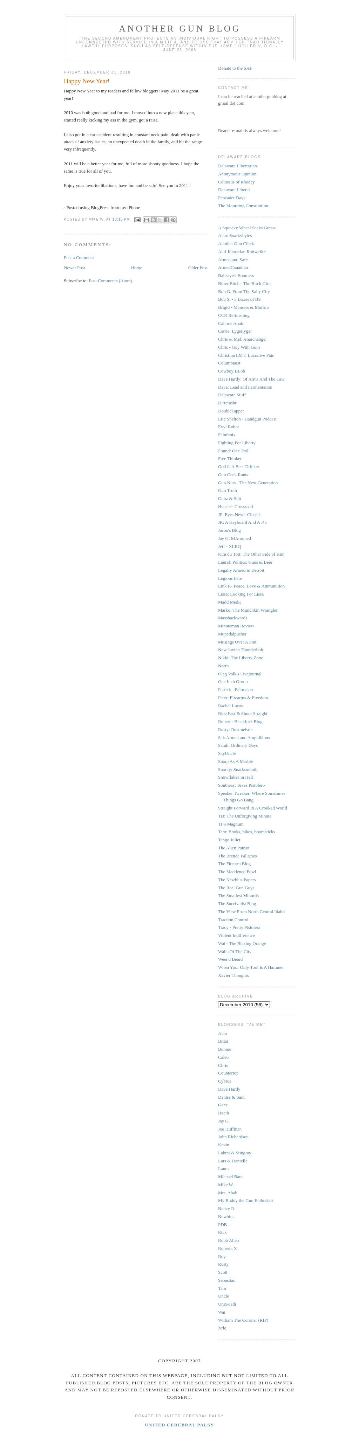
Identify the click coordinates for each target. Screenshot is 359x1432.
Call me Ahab (230, 323)
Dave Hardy (229, 1089)
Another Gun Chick (236, 243)
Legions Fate (230, 578)
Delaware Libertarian (237, 165)
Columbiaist (229, 363)
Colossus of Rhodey (236, 182)
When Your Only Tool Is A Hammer (251, 967)
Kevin (223, 1144)
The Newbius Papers (237, 879)
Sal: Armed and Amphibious (244, 737)
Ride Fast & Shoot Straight (242, 713)
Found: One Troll (234, 450)
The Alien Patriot (234, 847)
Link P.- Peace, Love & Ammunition (251, 586)
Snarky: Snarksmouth (237, 769)
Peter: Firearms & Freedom (243, 697)
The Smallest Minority (238, 895)
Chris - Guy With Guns (239, 347)
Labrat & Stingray (234, 1152)
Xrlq (222, 1327)
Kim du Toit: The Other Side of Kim (251, 554)
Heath (223, 1112)
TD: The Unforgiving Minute (244, 816)
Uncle (223, 1296)
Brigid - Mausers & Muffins (243, 307)
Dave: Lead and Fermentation (245, 387)
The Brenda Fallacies (237, 855)
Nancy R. (226, 1208)
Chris (223, 1065)
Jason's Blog (229, 530)
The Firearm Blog (234, 863)
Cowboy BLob (231, 371)
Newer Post (74, 267)
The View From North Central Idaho (251, 911)
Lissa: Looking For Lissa (241, 594)
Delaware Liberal (234, 189)
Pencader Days (231, 197)
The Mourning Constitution (243, 205)
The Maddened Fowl (237, 871)
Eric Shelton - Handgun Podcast (247, 419)
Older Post (198, 267)
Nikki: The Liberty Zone (240, 657)
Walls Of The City (234, 951)
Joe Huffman (230, 1129)
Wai (221, 1312)
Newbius (226, 1216)
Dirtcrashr (227, 402)
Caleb (223, 1057)
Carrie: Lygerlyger (235, 331)
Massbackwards (232, 617)
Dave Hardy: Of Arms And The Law (251, 379)
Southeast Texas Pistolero (241, 785)
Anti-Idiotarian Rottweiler (242, 251)
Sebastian (227, 1280)
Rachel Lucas (230, 705)
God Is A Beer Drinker (238, 466)
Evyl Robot (228, 426)
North (223, 665)
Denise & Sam (231, 1097)
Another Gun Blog (180, 28)
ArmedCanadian (233, 267)
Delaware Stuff (232, 394)
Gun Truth (227, 490)
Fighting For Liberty (237, 442)
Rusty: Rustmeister (235, 729)
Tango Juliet (229, 839)
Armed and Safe (233, 259)
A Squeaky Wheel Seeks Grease (247, 227)
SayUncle (227, 753)
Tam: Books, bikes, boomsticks (246, 831)
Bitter (223, 1041)
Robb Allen (228, 1240)
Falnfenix (227, 434)
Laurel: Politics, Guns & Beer (245, 562)
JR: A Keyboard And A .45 (242, 522)
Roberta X (227, 1248)
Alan (222, 1033)
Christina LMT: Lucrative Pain (246, 355)
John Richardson (233, 1136)
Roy (222, 1256)
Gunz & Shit (229, 498)
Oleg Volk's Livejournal (240, 673)
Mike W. (226, 1184)
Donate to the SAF (235, 68)
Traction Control (233, 919)
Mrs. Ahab (227, 1192)
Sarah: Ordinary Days (238, 745)
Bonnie (224, 1049)
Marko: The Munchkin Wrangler (248, 610)
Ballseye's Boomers (236, 275)
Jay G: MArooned (234, 538)
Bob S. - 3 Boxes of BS (239, 299)
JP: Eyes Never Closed (239, 514)
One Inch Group (233, 681)
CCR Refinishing (234, 315)
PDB (222, 1224)
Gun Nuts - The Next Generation (248, 482)
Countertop (228, 1073)
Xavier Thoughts (233, 975)
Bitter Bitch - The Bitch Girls (245, 283)
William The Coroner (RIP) (243, 1320)
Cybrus (224, 1081)
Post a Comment (79, 257)
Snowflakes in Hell (235, 777)
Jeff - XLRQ (229, 546)
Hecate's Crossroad (235, 506)
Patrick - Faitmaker (235, 689)
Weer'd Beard (230, 959)
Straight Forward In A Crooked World (252, 808)
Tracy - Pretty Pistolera (239, 927)
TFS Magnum (231, 824)
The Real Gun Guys (236, 887)
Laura (223, 1168)
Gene (223, 1104)
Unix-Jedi (227, 1304)
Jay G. (224, 1121)
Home (136, 267)
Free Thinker (230, 458)
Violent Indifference (236, 935)
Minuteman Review (236, 625)
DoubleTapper (231, 410)
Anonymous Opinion (237, 173)
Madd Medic (230, 602)
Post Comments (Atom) (111, 280)
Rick (222, 1232)
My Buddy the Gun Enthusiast (245, 1200)
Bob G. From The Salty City (244, 291)
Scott (223, 1272)
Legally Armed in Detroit (241, 570)
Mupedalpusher (232, 634)
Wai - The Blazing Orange (242, 943)
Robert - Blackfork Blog (240, 721)
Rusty (223, 1264)
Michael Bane (231, 1176)
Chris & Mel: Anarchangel (242, 339)
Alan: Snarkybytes (235, 235)
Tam (222, 1288)
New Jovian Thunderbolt (240, 649)
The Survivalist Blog (237, 903)
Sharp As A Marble (235, 761)
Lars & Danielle (233, 1160)
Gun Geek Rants (233, 474)
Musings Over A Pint (237, 642)
